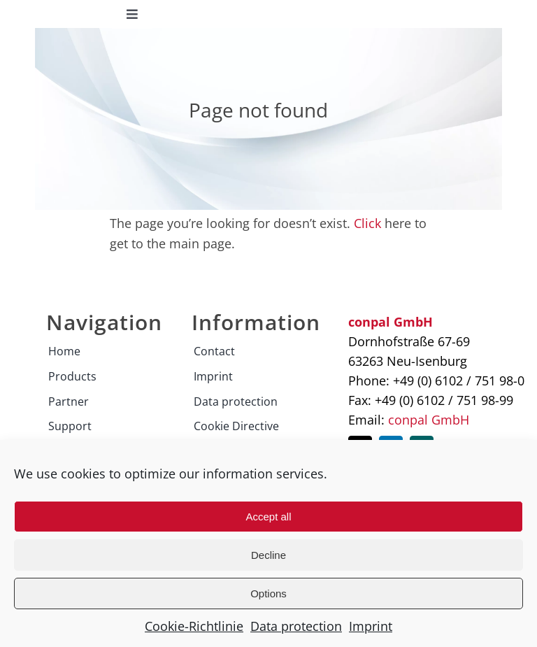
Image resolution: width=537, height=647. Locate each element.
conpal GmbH (428, 419)
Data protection (296, 626)
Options (268, 593)
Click (367, 223)
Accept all (268, 516)
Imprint (370, 626)
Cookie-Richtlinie (194, 626)
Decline (268, 555)
